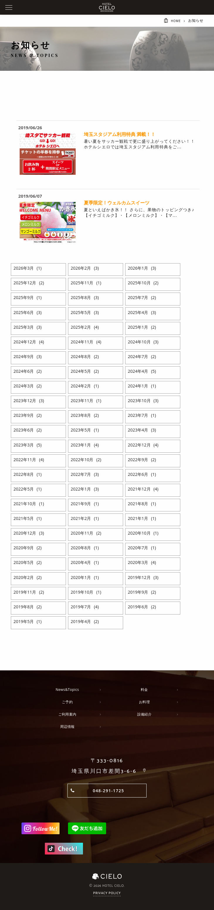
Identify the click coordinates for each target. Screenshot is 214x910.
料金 (144, 689)
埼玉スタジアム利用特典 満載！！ (119, 134)
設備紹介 (144, 714)
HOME (175, 20)
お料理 (144, 701)
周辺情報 (67, 726)
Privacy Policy (107, 893)
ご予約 (67, 701)
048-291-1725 (108, 790)
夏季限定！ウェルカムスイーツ (117, 202)
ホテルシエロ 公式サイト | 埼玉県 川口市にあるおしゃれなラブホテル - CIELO (107, 7)
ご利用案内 (67, 714)
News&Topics (67, 689)
